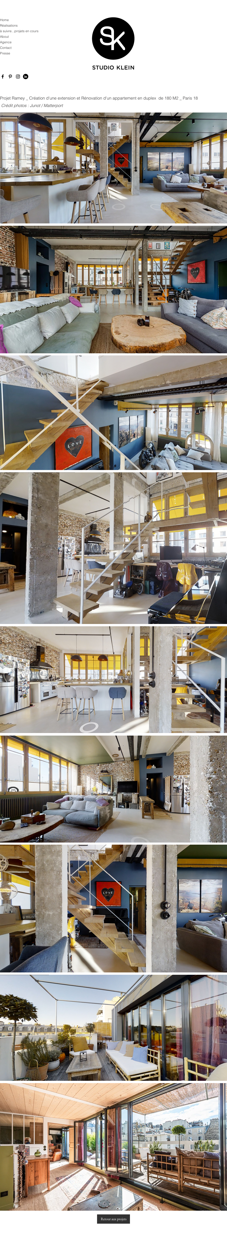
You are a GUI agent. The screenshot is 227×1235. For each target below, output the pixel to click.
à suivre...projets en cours (17, 31)
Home (4, 20)
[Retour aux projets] (113, 1219)
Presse (5, 53)
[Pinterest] (10, 76)
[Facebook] (2, 76)
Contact (6, 48)
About (4, 36)
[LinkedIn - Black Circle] (25, 76)
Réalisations (9, 25)
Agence (6, 42)
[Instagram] (18, 76)
